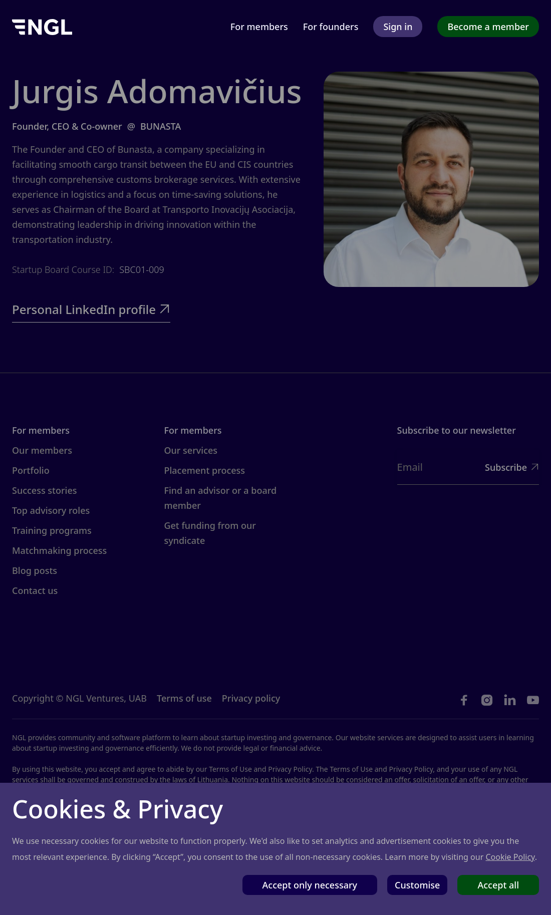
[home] (42, 26)
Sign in (397, 27)
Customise (417, 885)
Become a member (488, 27)
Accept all (498, 885)
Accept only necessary (310, 885)
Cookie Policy (509, 856)
